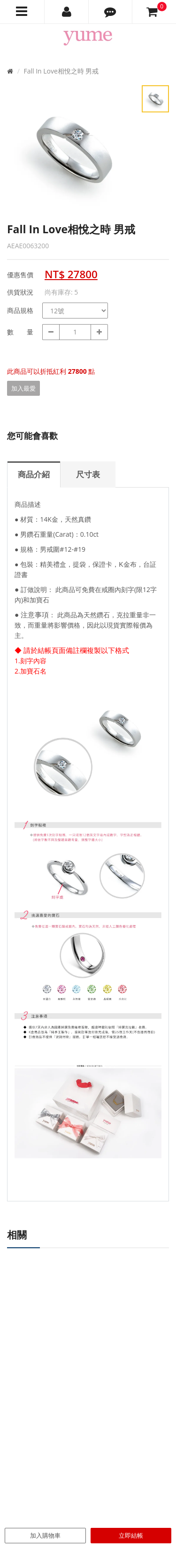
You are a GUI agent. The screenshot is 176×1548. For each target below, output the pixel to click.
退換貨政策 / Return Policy (128, 1466)
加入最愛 (23, 388)
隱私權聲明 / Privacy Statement (119, 1481)
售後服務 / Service (116, 1456)
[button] (110, 11)
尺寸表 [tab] (88, 474)
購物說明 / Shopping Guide (129, 1445)
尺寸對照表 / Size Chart (123, 1434)
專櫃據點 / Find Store (37, 1434)
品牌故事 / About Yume (40, 1424)
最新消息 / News (114, 1424)
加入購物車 (45, 1535)
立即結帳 (131, 1535)
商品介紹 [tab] (34, 474)
